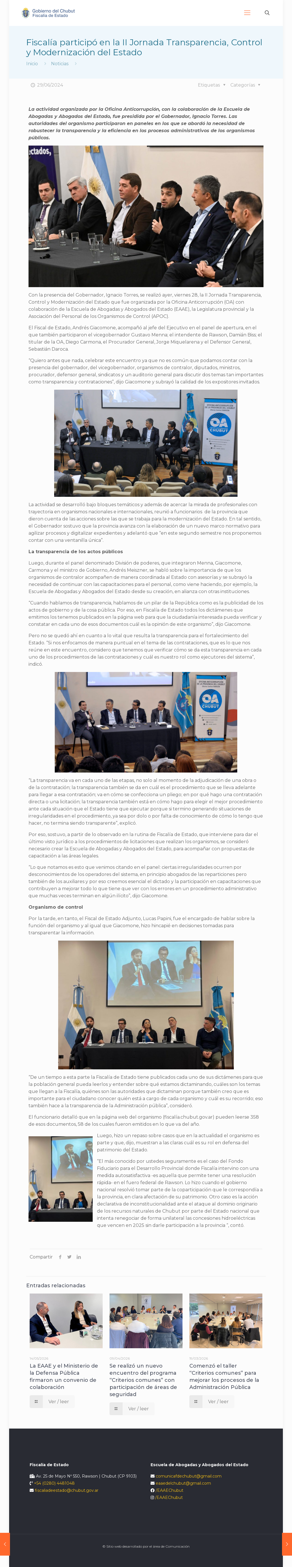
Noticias (59, 63)
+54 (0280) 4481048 (54, 1483)
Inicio (32, 63)
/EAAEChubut (169, 1490)
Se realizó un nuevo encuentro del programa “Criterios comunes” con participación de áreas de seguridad (143, 1380)
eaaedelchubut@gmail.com (183, 1483)
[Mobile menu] (247, 13)
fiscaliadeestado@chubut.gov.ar (66, 1490)
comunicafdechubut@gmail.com (189, 1476)
